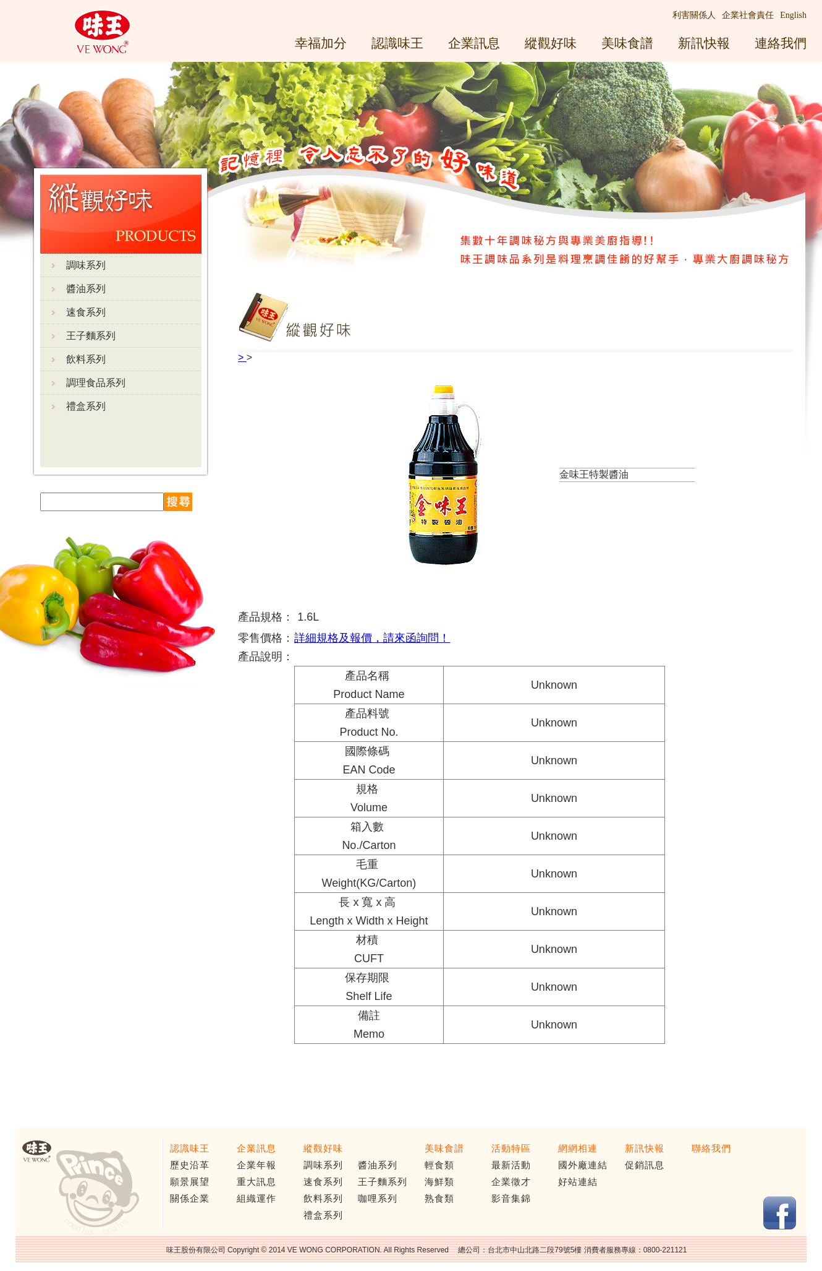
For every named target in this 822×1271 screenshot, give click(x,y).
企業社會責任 (748, 15)
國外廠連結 (583, 1165)
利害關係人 (694, 15)
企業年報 (256, 1165)
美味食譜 (627, 43)
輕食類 (439, 1165)
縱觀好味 (551, 43)
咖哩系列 (377, 1199)
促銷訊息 (644, 1165)
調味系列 (86, 265)
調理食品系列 (95, 382)
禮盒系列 (86, 406)
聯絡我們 (711, 1148)
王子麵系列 (91, 335)
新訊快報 (704, 43)
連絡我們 (781, 43)
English (793, 15)
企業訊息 (474, 43)
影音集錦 (511, 1199)
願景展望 (190, 1182)
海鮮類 (439, 1182)
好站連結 (578, 1182)
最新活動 (511, 1165)
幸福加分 (321, 43)
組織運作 (256, 1199)
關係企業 (190, 1199)
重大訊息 (256, 1182)
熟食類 (439, 1199)
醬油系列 (86, 288)
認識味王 (397, 43)
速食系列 (86, 312)
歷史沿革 (190, 1165)
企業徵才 (511, 1182)
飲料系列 (86, 359)
